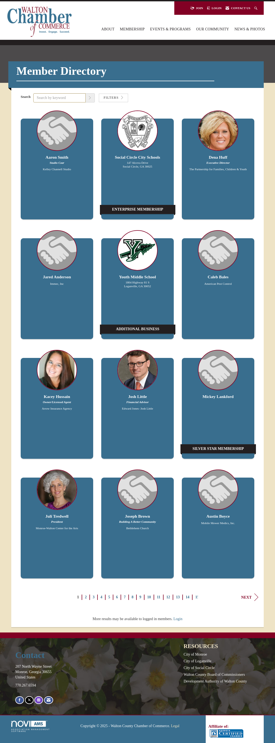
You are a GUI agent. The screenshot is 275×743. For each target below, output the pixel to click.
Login (177, 619)
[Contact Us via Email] (48, 700)
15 (197, 597)
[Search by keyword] (59, 97)
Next (249, 597)
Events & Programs (170, 29)
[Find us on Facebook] (19, 700)
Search (26, 97)
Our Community (212, 29)
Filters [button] (113, 97)
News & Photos (249, 29)
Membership (132, 29)
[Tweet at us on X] (29, 700)
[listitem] (57, 167)
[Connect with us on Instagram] (38, 700)
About (107, 29)
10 (149, 597)
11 (158, 597)
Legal (175, 726)
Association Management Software (30, 726)
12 (168, 597)
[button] (90, 97)
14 (187, 597)
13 (178, 597)
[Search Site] (256, 8)
